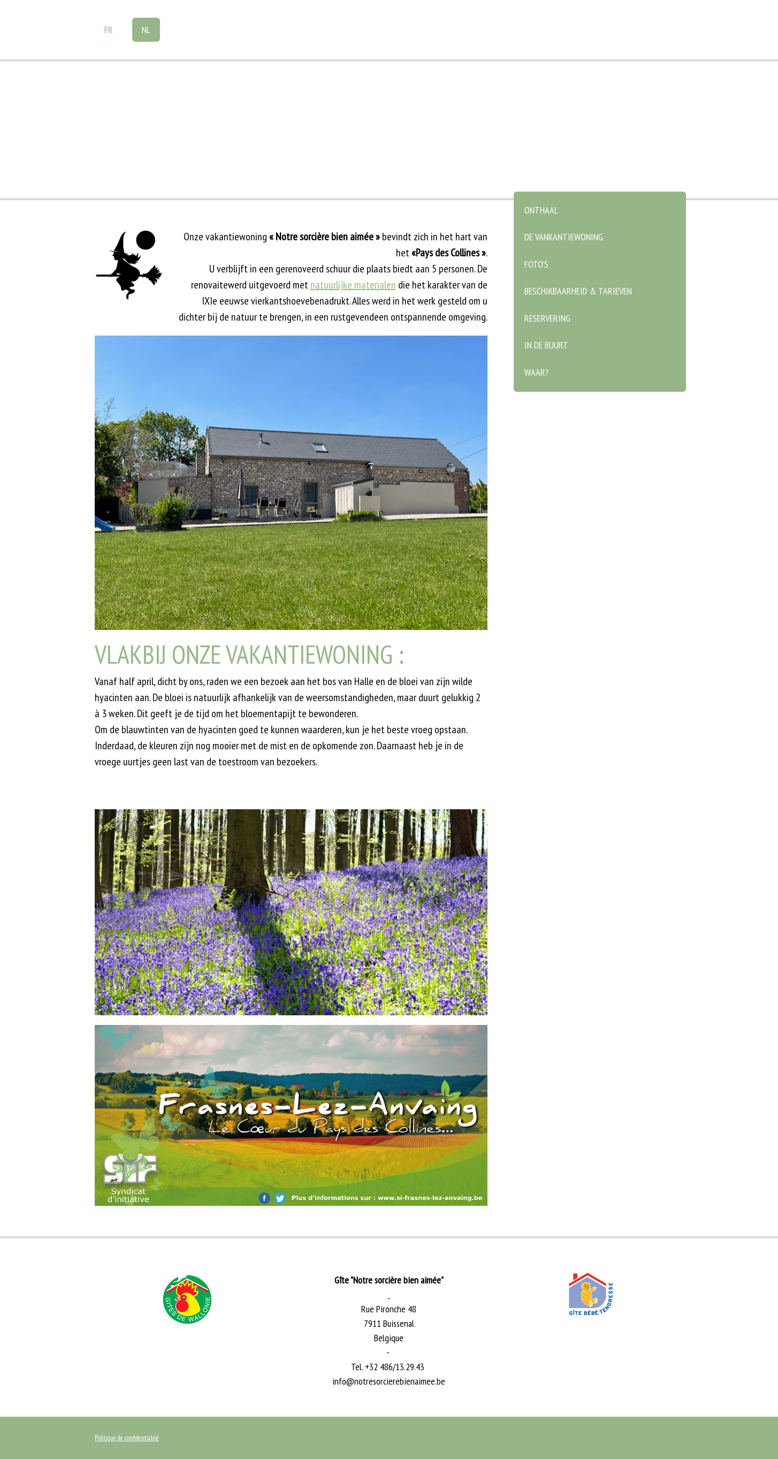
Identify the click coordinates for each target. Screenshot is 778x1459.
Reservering (547, 318)
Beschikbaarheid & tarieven (578, 291)
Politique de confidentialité (127, 1437)
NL (146, 30)
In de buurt (546, 345)
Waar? (536, 372)
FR (108, 30)
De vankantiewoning (563, 237)
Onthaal (541, 210)
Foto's (536, 264)
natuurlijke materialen (353, 285)
